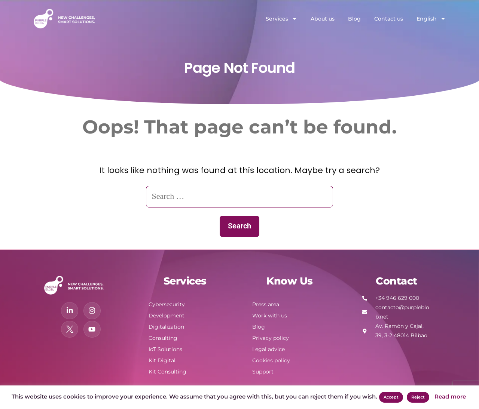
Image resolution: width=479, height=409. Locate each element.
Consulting (163, 338)
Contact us (388, 18)
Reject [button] (418, 397)
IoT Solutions (165, 349)
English (431, 19)
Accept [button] (391, 397)
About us (323, 18)
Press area (265, 304)
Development (166, 315)
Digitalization (166, 326)
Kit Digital (162, 360)
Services (281, 19)
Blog (354, 18)
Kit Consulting (167, 371)
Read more (450, 396)
